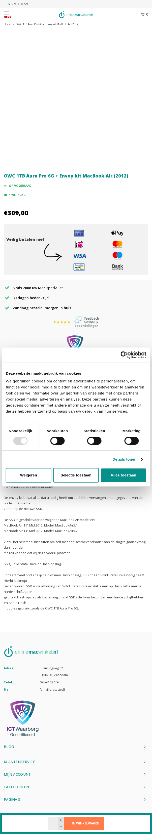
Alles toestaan (123, 475)
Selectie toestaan (76, 475)
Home (7, 24)
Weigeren (28, 475)
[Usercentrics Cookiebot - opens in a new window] (124, 355)
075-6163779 (18, 4)
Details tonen (124, 459)
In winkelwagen (85, 823)
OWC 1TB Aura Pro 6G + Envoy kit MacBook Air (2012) (47, 24)
